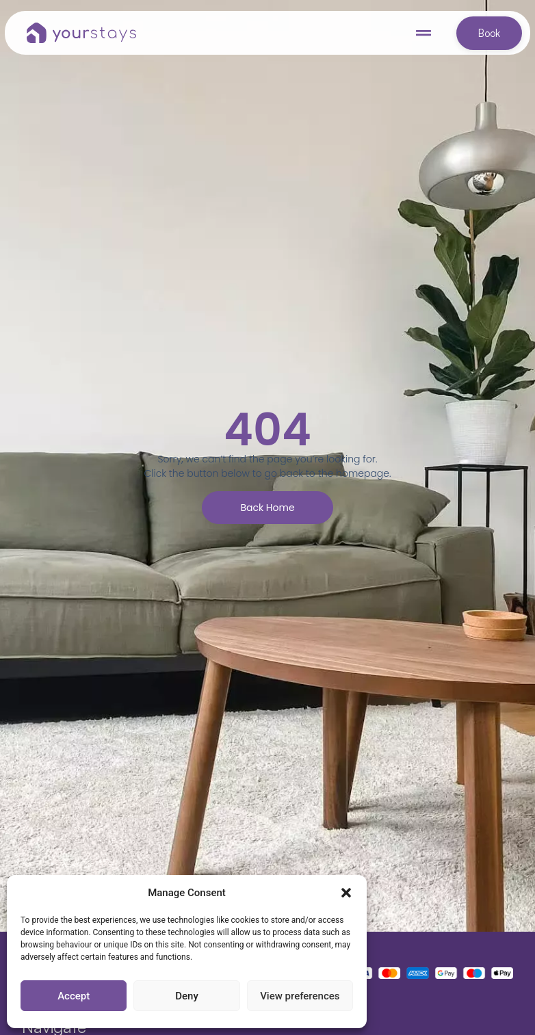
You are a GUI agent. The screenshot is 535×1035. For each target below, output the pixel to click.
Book (489, 33)
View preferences (299, 996)
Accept (73, 996)
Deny (186, 996)
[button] (346, 893)
